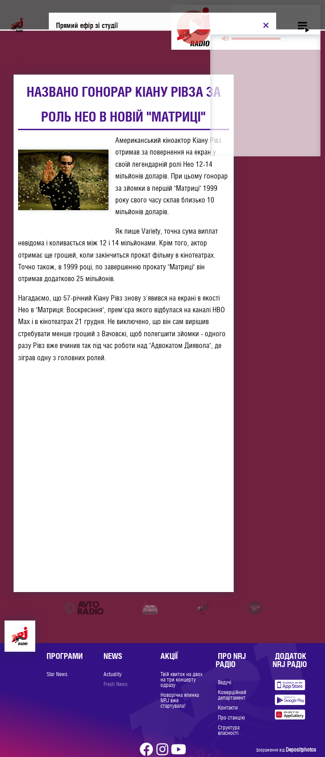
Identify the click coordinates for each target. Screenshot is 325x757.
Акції (169, 656)
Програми (65, 656)
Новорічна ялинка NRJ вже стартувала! (179, 700)
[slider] (258, 38)
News (113, 656)
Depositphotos (301, 750)
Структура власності (229, 730)
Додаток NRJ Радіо (290, 660)
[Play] (194, 27)
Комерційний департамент (232, 695)
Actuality (113, 674)
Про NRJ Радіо (231, 660)
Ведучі (224, 682)
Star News (57, 674)
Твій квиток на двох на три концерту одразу (181, 679)
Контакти (228, 708)
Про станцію (231, 718)
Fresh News (115, 684)
